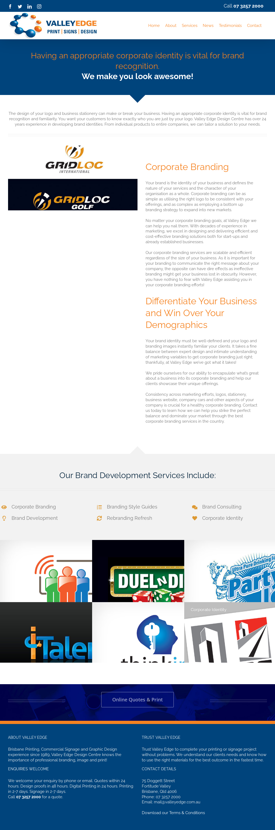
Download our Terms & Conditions (173, 812)
